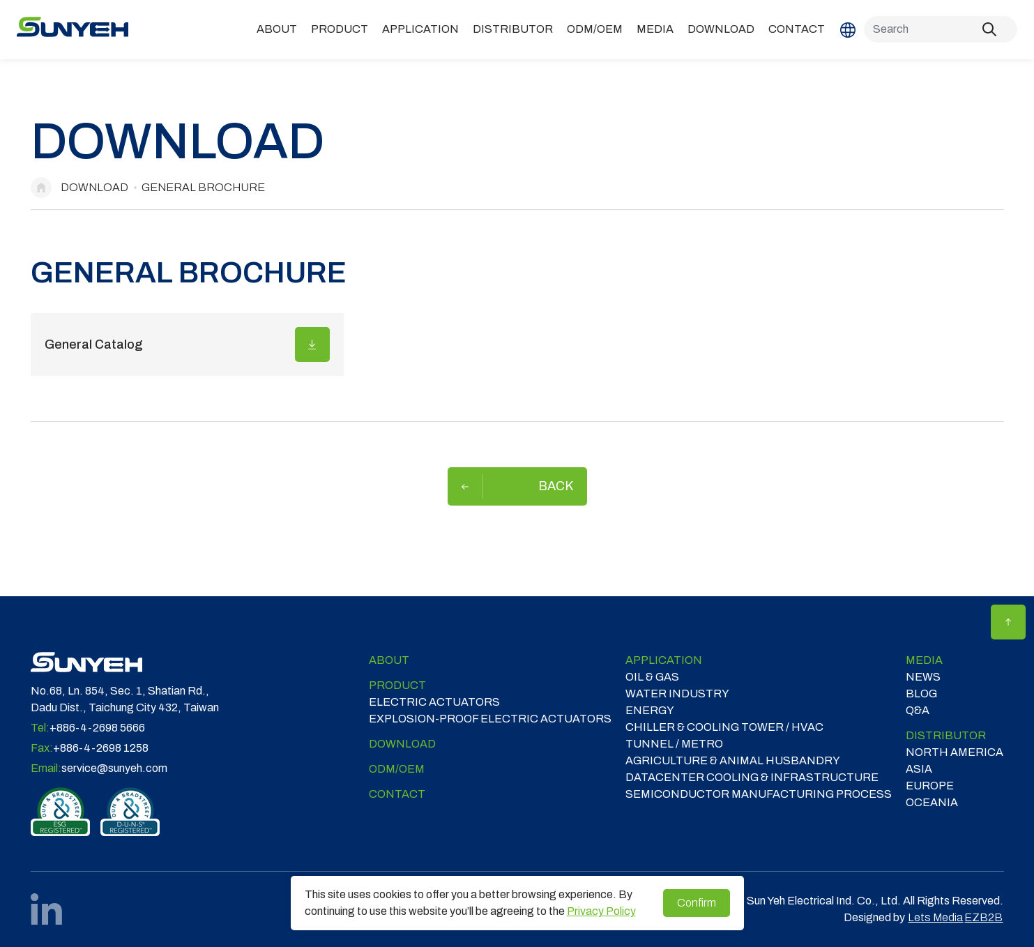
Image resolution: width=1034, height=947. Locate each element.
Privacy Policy (601, 911)
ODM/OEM (595, 29)
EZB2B (983, 917)
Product (339, 29)
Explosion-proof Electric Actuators (490, 719)
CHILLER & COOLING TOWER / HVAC (724, 727)
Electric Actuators (434, 702)
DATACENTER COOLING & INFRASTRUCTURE (752, 777)
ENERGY (649, 710)
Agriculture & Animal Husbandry (732, 760)
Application (420, 29)
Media (655, 29)
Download (720, 29)
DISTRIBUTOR (513, 29)
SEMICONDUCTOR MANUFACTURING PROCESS (758, 794)
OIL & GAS (652, 677)
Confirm (696, 903)
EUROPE (930, 785)
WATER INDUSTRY (677, 693)
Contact (796, 29)
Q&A (917, 710)
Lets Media (935, 917)
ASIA (919, 769)
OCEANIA (932, 802)
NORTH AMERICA (954, 752)
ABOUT (277, 29)
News (923, 677)
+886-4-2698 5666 (97, 728)
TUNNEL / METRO (674, 744)
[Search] (940, 29)
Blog (921, 693)
